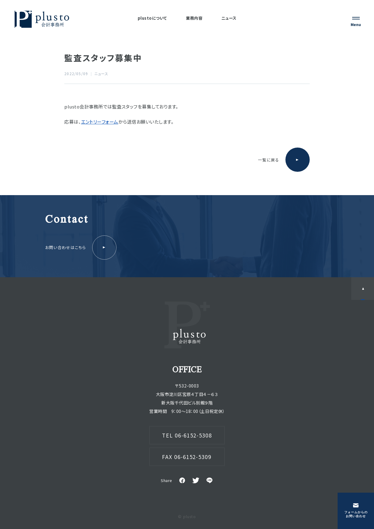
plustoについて (152, 18)
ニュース (229, 18)
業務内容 (194, 18)
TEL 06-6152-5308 (187, 435)
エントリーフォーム (99, 121)
